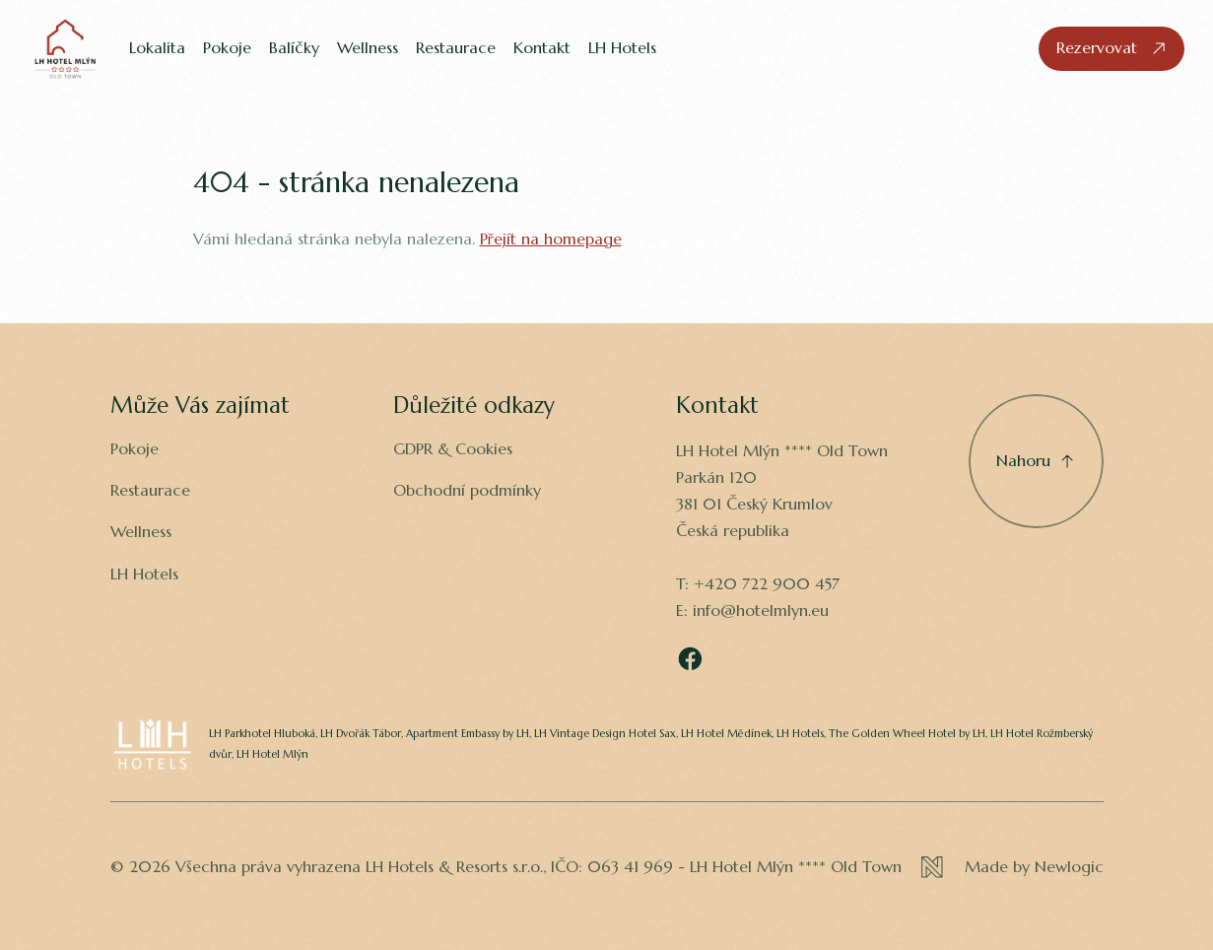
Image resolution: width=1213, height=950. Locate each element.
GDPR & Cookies (452, 449)
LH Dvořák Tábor (360, 733)
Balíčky (294, 47)
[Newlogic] (1012, 867)
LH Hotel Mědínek (726, 733)
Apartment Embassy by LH (467, 733)
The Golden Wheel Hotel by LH (907, 733)
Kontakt (542, 47)
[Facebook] (690, 659)
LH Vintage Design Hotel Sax (605, 733)
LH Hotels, (801, 733)
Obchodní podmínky (467, 490)
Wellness (367, 47)
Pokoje (227, 47)
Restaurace (456, 47)
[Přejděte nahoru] (1036, 461)
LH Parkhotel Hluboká (262, 733)
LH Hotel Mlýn (272, 754)
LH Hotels (622, 47)
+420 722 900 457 (767, 584)
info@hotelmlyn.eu (761, 610)
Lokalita (157, 47)
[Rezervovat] (1112, 49)
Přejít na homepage (551, 239)
